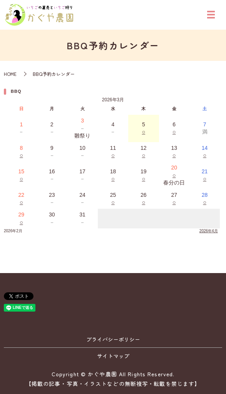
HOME (10, 73)
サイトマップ (113, 356)
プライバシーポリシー (113, 339)
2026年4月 (208, 231)
